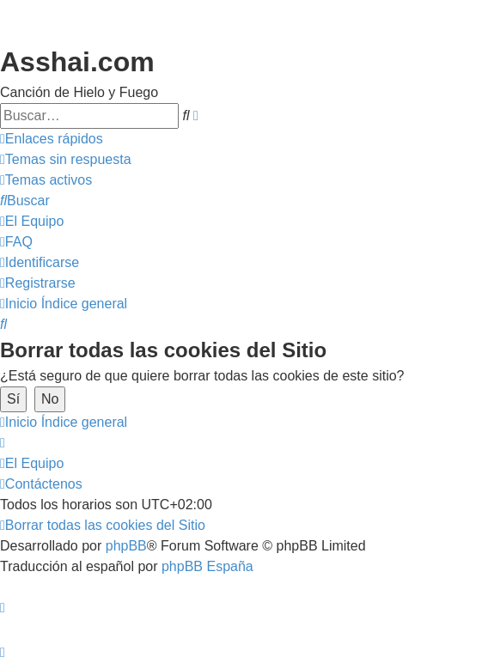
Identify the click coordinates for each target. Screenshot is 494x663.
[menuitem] (65, 159)
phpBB (126, 545)
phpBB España (207, 566)
